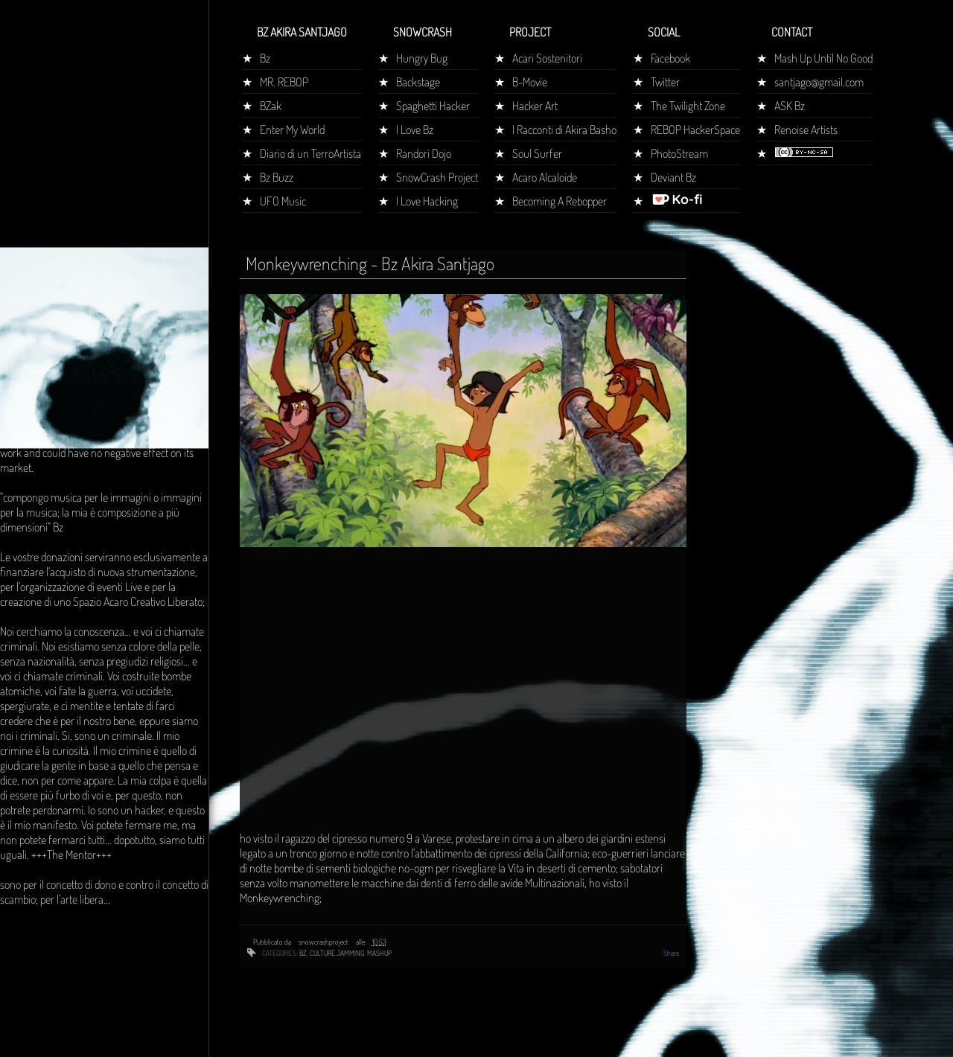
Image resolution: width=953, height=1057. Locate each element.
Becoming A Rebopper (559, 201)
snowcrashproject (324, 941)
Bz (265, 58)
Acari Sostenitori (547, 58)
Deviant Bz (673, 177)
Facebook (670, 58)
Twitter (665, 81)
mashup (379, 952)
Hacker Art (535, 105)
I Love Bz (414, 129)
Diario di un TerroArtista (310, 153)
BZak (270, 105)
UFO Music (283, 201)
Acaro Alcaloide (544, 177)
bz (303, 952)
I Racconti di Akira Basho (564, 129)
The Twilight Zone (688, 105)
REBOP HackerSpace (695, 129)
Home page (32, 278)
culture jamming (337, 952)
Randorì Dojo (423, 153)
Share (671, 952)
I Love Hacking (427, 201)
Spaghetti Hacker (433, 105)
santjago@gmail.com (819, 81)
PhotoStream (679, 153)
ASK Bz (789, 105)
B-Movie (529, 81)
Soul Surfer (537, 153)
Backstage (418, 81)
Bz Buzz (276, 177)
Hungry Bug (421, 58)
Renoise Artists (806, 129)
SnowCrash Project (437, 177)
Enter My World (292, 129)
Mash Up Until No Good (823, 58)
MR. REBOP (284, 81)
